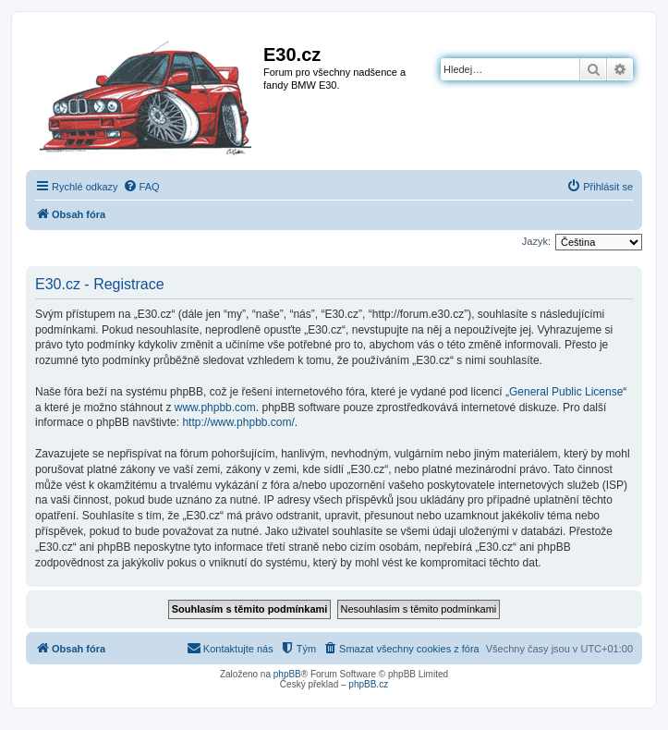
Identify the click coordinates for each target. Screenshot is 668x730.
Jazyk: (536, 241)
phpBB (287, 674)
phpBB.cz (368, 684)
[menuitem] (141, 187)
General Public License (566, 391)
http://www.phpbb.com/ (238, 422)
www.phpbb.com (215, 407)
